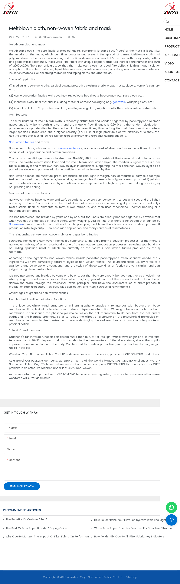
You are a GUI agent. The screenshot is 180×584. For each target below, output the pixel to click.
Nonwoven (16, 224)
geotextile (119, 102)
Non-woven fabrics (21, 142)
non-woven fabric (69, 148)
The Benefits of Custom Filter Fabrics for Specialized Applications (26, 519)
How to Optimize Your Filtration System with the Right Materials (135, 520)
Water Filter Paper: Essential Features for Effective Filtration (133, 528)
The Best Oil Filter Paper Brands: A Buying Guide (36, 528)
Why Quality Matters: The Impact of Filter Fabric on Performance (47, 536)
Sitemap (131, 577)
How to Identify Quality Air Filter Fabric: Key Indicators (129, 536)
